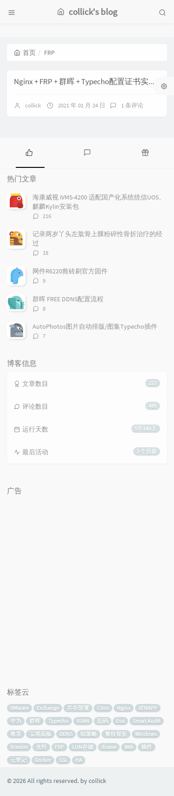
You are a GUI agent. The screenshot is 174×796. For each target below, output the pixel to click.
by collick (93, 781)
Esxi (120, 720)
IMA (128, 746)
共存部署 (78, 707)
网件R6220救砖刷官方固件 (70, 271)
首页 (25, 52)
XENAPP (147, 707)
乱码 (102, 720)
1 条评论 (132, 105)
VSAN (83, 720)
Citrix (103, 707)
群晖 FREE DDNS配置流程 (67, 299)
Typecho (58, 720)
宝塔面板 (40, 733)
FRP (59, 746)
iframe (108, 746)
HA (78, 759)
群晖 (34, 720)
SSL (63, 759)
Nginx (123, 707)
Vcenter (19, 746)
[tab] (29, 152)
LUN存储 (82, 746)
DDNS (65, 733)
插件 (146, 746)
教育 (15, 733)
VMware (19, 707)
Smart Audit (147, 720)
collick (33, 105)
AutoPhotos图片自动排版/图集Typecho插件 (94, 326)
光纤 (41, 746)
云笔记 (18, 759)
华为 (15, 720)
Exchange (48, 707)
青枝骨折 (116, 733)
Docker (43, 759)
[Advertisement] (87, 587)
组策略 (88, 733)
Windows (146, 733)
